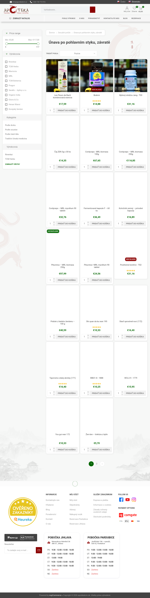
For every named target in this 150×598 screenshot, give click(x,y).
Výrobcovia (14, 54)
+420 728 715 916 (37, 2)
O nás (48, 524)
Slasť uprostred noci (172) (130, 321)
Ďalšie (102, 463)
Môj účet (127, 11)
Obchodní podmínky (102, 517)
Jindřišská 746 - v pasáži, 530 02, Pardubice (98, 542)
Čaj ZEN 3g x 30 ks (62, 152)
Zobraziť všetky (12, 164)
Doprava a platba (100, 500)
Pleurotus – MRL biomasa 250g (62, 266)
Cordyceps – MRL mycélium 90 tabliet (62, 209)
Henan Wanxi (14, 104)
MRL (11, 76)
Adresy (73, 509)
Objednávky (75, 505)
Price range (14, 33)
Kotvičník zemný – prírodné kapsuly (131, 209)
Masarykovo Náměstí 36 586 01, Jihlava (58, 542)
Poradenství (51, 514)
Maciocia (13, 71)
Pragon (12, 85)
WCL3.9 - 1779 (130, 378)
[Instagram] (134, 500)
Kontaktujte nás (52, 500)
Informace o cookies (102, 505)
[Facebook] (121, 500)
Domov (52, 33)
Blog (48, 509)
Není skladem (96, 89)
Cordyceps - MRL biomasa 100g (96, 153)
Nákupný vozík (76, 514)
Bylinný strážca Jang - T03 (130, 95)
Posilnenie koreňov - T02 (130, 265)
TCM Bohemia (15, 81)
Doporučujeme (53, 231)
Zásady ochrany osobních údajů (100, 510)
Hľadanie (92, 10)
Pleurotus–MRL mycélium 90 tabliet (96, 266)
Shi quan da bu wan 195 (96, 321)
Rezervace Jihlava (77, 524)
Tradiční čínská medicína (16, 138)
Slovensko (134, 2)
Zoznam (145, 53)
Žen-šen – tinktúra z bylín (97, 434)
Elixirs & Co (14, 100)
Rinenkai (12, 62)
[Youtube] (127, 500)
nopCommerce (55, 595)
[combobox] (65, 10)
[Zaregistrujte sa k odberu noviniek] (20, 550)
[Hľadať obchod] (65, 10)
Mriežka (140, 53)
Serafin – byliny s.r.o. (18, 90)
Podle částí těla (12, 134)
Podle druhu (10, 125)
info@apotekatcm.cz (18, 2)
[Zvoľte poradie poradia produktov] (78, 53)
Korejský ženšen (16, 109)
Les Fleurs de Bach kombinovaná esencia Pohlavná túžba (62, 97)
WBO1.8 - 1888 (96, 378)
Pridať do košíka (67, 110)
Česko (121, 2)
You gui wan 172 (62, 434)
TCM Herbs (14, 66)
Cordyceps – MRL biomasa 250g (131, 153)
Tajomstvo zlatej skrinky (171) (62, 378)
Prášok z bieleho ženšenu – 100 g (63, 322)
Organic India (14, 95)
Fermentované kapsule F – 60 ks (97, 209)
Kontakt (49, 519)
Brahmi (97, 95)
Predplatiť (39, 550)
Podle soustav (11, 129)
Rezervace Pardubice (79, 519)
